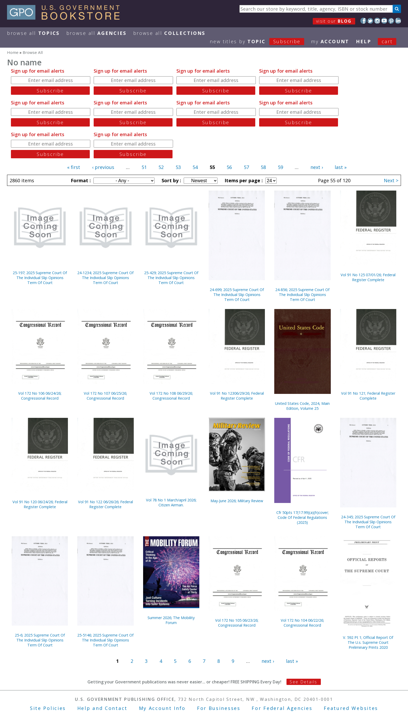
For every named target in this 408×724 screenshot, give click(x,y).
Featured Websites (351, 708)
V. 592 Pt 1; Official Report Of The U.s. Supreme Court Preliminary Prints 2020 (368, 642)
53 (178, 167)
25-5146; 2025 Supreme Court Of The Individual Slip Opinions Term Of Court (105, 640)
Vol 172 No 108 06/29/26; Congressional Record (171, 396)
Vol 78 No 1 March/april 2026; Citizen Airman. (171, 502)
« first (73, 167)
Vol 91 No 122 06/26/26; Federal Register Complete (105, 504)
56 (229, 167)
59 (280, 167)
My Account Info (162, 708)
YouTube (384, 21)
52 (161, 167)
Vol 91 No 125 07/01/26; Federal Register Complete (368, 277)
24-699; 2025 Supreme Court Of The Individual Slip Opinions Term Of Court (237, 294)
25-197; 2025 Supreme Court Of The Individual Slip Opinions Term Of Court (40, 277)
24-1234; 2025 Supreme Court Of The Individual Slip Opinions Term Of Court (105, 277)
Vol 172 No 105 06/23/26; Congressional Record (236, 623)
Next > (391, 180)
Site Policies (48, 708)
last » (341, 167)
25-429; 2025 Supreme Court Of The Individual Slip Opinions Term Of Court (171, 277)
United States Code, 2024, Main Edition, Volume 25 (302, 406)
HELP (363, 41)
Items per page (243, 180)
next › (316, 167)
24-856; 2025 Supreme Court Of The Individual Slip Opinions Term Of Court (302, 294)
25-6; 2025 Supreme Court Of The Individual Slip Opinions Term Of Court (40, 640)
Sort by (171, 180)
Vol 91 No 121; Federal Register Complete (368, 396)
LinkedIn (398, 21)
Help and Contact (102, 708)
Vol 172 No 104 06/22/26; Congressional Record (302, 623)
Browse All (33, 33)
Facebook (363, 21)
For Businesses (218, 708)
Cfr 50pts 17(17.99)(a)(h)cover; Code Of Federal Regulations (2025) (302, 517)
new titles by (260, 41)
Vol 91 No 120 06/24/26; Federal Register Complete (39, 504)
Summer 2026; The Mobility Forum (171, 620)
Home (12, 52)
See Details (303, 682)
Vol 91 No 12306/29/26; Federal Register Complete (237, 396)
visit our (334, 21)
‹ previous (103, 167)
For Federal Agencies (282, 708)
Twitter (370, 21)
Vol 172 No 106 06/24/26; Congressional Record (39, 396)
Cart (387, 41)
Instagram (377, 21)
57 (246, 167)
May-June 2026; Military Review (237, 500)
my (330, 41)
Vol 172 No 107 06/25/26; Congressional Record (105, 396)
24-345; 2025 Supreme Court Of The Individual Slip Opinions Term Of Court (368, 521)
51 (144, 167)
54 (195, 167)
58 (263, 167)
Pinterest (391, 21)
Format (80, 180)
